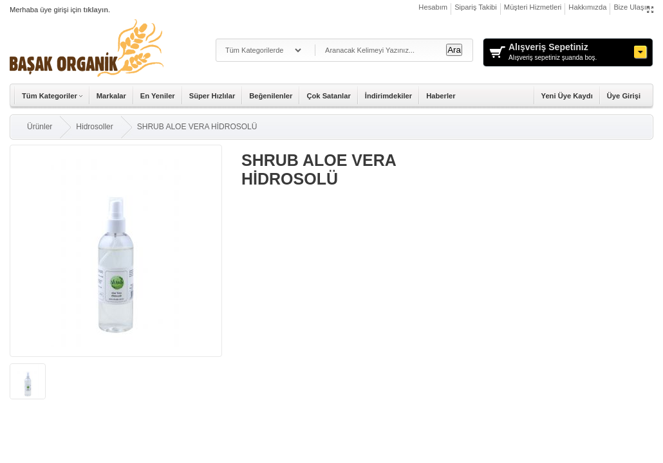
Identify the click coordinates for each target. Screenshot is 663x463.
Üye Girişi (623, 96)
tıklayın (95, 10)
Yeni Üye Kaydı (567, 96)
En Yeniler (157, 96)
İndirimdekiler (388, 96)
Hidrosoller (94, 126)
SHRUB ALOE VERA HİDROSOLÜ (197, 126)
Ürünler (39, 126)
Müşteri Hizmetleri (533, 7)
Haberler (440, 96)
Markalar (111, 96)
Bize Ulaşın (631, 7)
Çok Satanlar (328, 96)
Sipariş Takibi (475, 7)
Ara (454, 50)
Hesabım (432, 7)
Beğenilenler (270, 96)
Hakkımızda (587, 7)
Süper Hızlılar (212, 96)
